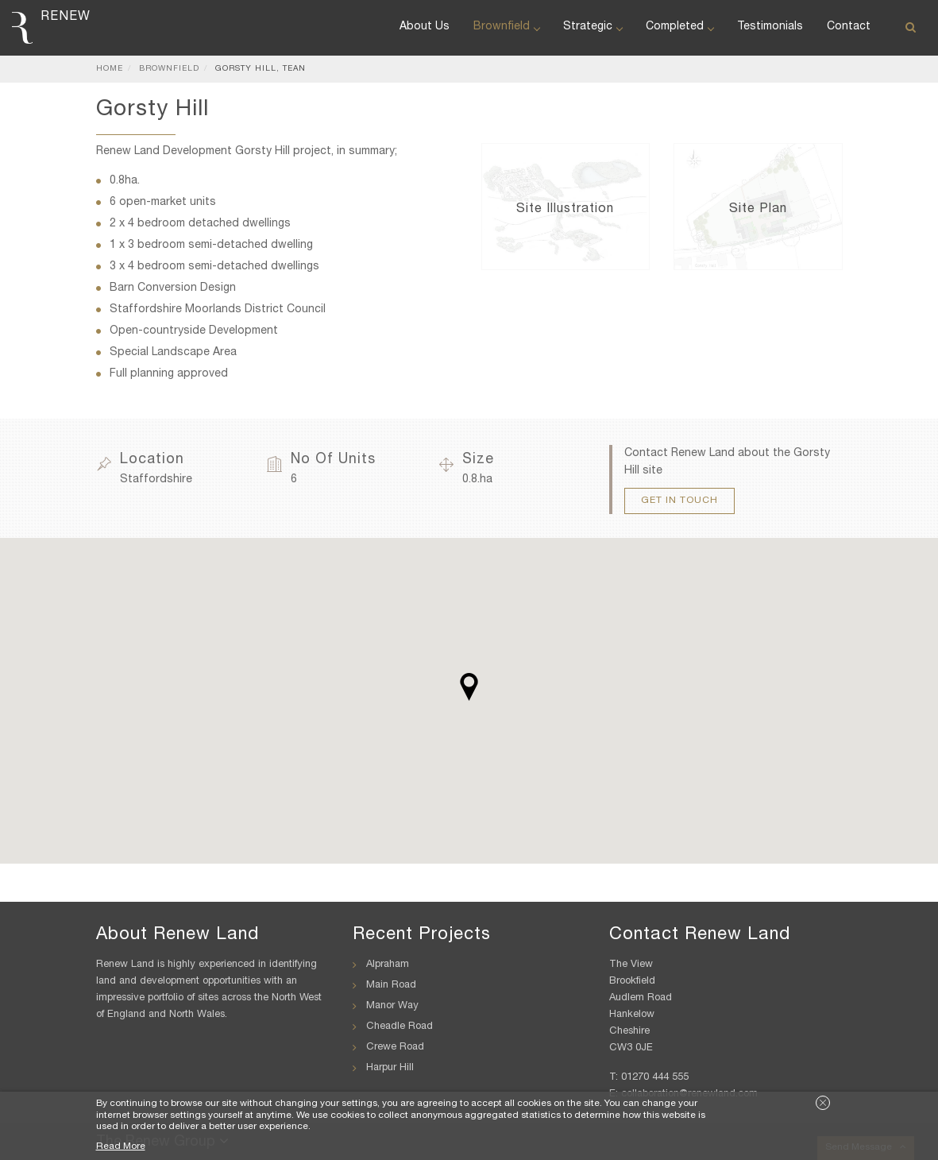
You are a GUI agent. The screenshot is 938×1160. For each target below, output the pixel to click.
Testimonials (770, 27)
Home (109, 69)
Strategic (592, 27)
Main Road (391, 985)
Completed (679, 27)
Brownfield (506, 27)
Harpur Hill (390, 1068)
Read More (120, 1146)
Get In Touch (679, 500)
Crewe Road (395, 1047)
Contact (848, 27)
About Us (425, 27)
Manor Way (392, 1006)
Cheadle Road (399, 1027)
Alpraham (387, 965)
